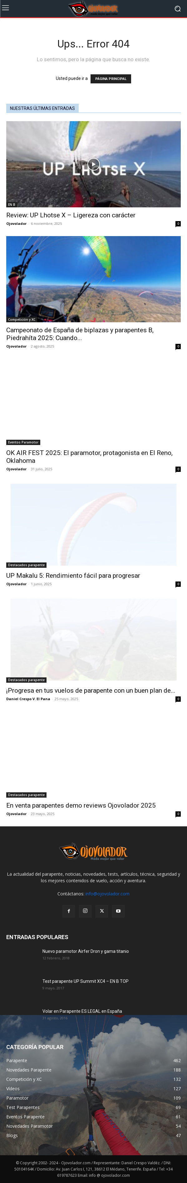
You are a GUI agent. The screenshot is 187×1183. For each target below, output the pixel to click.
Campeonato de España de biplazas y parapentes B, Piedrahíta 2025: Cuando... (80, 334)
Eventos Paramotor (23, 442)
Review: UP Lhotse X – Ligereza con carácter (70, 215)
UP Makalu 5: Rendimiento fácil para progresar (73, 575)
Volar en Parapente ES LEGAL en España (82, 1011)
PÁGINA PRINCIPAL (110, 79)
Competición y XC (21, 319)
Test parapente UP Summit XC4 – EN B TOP (85, 981)
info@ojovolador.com (108, 894)
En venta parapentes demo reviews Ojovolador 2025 (81, 805)
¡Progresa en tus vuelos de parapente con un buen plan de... (90, 690)
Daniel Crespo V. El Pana (28, 698)
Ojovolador (16, 223)
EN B (11, 204)
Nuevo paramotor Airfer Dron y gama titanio (85, 951)
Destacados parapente (26, 565)
